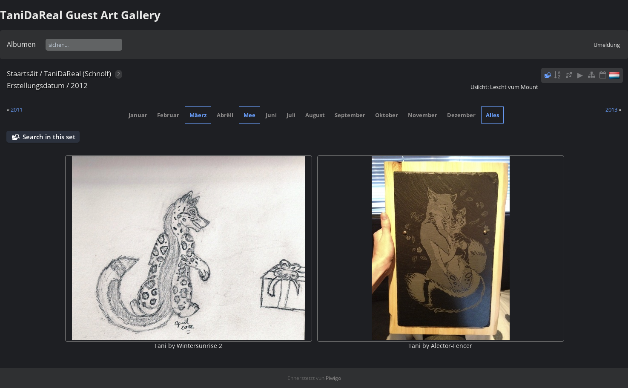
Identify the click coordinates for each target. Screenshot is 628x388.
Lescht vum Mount (514, 87)
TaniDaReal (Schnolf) (77, 73)
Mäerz (197, 115)
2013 (611, 109)
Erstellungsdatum (36, 85)
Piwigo (333, 378)
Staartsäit (22, 73)
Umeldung (607, 45)
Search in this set (49, 136)
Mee (249, 115)
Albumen (21, 44)
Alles (492, 115)
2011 (17, 109)
